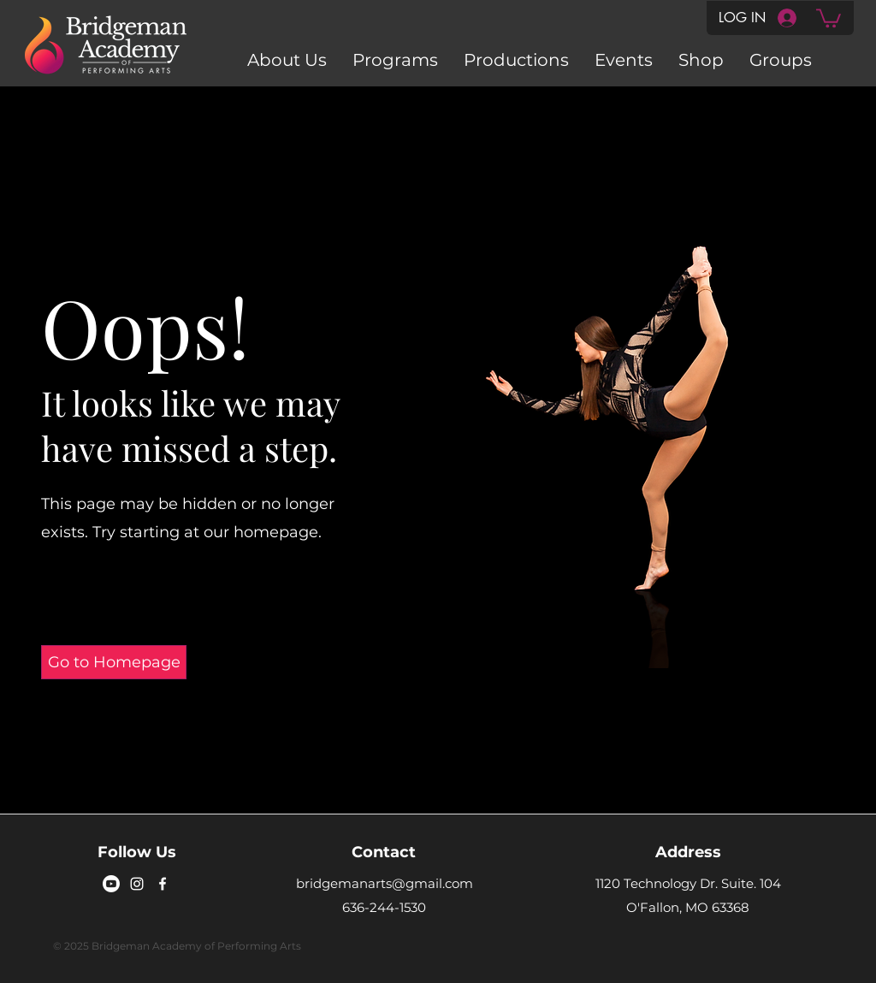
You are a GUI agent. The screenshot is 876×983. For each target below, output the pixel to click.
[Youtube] (111, 883)
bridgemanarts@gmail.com (384, 883)
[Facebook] (162, 883)
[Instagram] (136, 883)
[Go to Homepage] (113, 662)
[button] (828, 17)
